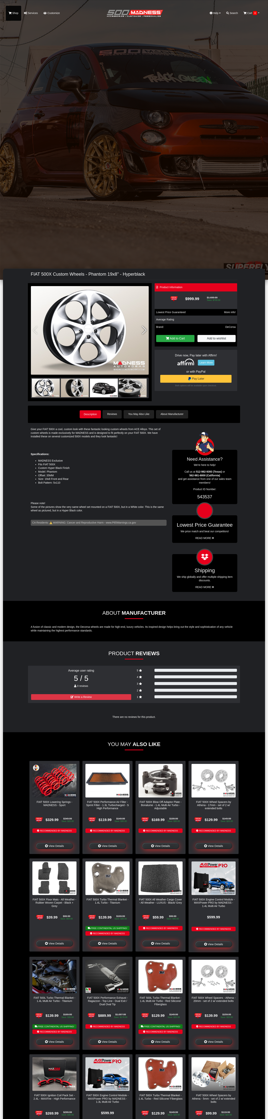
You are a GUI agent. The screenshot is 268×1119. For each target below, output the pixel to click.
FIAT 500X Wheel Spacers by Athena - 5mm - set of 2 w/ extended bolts (213, 1098)
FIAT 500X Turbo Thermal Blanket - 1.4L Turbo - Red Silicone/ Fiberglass (160, 1097)
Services (31, 13)
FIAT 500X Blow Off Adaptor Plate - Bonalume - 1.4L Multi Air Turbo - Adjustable (160, 805)
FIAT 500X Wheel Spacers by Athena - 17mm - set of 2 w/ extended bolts (213, 805)
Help (215, 13)
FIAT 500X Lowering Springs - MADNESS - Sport (54, 803)
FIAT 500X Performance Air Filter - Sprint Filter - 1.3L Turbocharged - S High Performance (107, 805)
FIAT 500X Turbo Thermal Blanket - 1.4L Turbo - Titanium (108, 901)
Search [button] (232, 13)
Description (90, 414)
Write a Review (81, 696)
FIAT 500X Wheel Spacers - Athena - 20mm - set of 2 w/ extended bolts (213, 999)
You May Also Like (139, 414)
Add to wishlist (216, 338)
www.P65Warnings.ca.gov (121, 522)
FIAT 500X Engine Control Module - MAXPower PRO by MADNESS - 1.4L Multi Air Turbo (213, 902)
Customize (51, 13)
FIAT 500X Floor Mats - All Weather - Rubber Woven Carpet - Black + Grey (54, 902)
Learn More (206, 362)
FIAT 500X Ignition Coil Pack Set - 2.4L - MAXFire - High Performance (54, 1097)
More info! (230, 312)
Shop (13, 13)
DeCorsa (230, 326)
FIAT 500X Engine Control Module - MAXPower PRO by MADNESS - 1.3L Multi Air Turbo (107, 1098)
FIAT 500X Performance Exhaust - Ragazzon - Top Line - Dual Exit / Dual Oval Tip (107, 1001)
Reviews (113, 414)
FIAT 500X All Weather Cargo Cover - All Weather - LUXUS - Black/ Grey (160, 901)
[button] (144, 330)
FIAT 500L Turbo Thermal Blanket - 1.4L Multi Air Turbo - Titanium (54, 999)
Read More (204, 537)
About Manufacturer (172, 414)
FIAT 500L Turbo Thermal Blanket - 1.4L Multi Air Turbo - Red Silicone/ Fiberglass (160, 1001)
